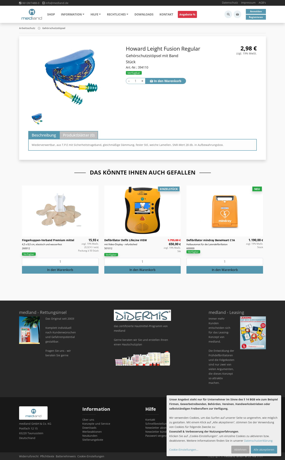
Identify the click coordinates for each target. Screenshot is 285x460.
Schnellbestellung (156, 423)
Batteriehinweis (66, 456)
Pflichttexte (47, 456)
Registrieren (256, 17)
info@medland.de (55, 3)
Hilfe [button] (96, 14)
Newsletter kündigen (158, 431)
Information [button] (72, 14)
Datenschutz (230, 2)
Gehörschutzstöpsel (53, 28)
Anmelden (256, 11)
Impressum (248, 2)
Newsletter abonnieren (160, 427)
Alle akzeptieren (264, 449)
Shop (51, 14)
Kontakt (166, 14)
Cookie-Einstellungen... (183, 449)
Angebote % (187, 14)
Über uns (88, 419)
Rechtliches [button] (117, 14)
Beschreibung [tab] (44, 135)
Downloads (143, 14)
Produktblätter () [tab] (79, 135)
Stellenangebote (92, 439)
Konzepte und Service (96, 423)
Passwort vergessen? (158, 435)
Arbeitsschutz (27, 28)
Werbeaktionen (92, 431)
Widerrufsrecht (29, 456)
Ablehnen (240, 449)
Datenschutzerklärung (258, 440)
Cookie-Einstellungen (90, 456)
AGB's (262, 2)
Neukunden (89, 435)
